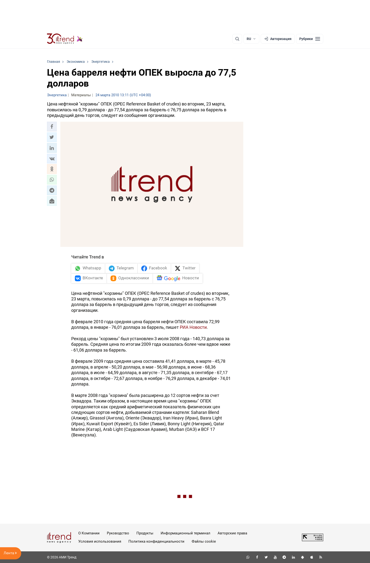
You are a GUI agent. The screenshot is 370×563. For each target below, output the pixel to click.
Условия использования (99, 541)
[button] (51, 126)
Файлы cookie (204, 541)
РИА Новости (193, 327)
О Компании (89, 533)
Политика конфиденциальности (156, 541)
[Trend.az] (65, 38)
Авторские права (232, 533)
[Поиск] (237, 39)
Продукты (144, 533)
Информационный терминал (185, 533)
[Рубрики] (309, 39)
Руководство (118, 533)
